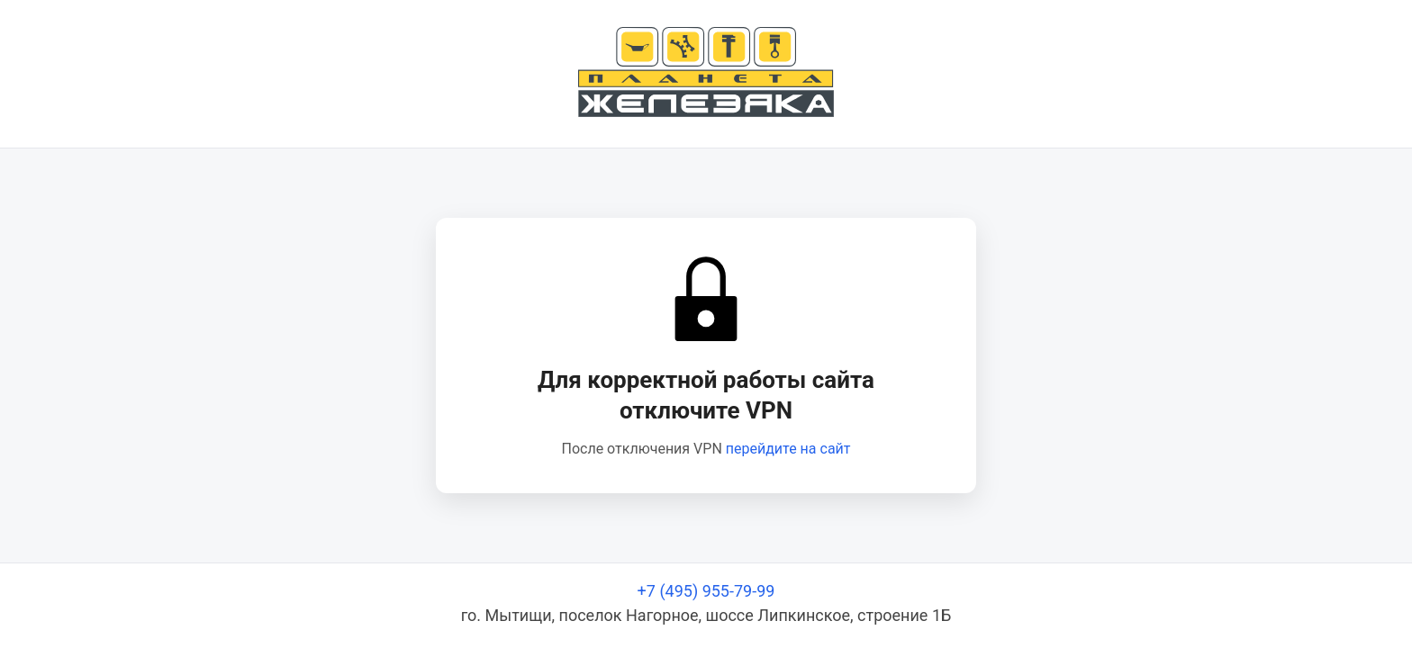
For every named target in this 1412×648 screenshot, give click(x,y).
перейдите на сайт (788, 448)
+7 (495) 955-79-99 (706, 590)
